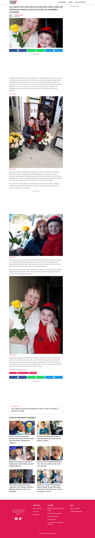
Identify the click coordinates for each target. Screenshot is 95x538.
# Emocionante (23, 373)
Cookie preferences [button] (76, 511)
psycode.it (36, 514)
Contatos (36, 511)
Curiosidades (62, 2)
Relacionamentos (80, 2)
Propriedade (51, 519)
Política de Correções (54, 513)
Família (70, 2)
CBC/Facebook (12, 169)
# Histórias (32, 373)
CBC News (13, 94)
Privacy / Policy (75, 508)
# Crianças (13, 373)
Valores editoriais (53, 516)
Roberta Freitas (19, 15)
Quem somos (37, 508)
